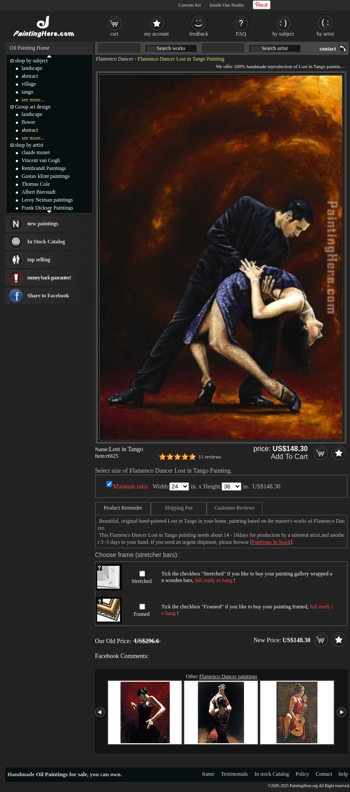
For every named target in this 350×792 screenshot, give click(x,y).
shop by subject (31, 61)
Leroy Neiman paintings (47, 200)
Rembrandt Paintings (44, 168)
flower (28, 122)
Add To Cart (289, 456)
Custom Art (190, 4)
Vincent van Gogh (41, 160)
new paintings (42, 224)
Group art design (33, 107)
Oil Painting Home (30, 48)
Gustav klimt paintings (45, 176)
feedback (198, 34)
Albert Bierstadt (38, 192)
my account (156, 34)
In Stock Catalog (46, 242)
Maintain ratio (130, 486)
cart (114, 34)
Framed (142, 614)
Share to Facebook (48, 296)
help (343, 774)
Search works (171, 48)
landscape (32, 68)
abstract (30, 76)
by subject (283, 34)
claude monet (36, 152)
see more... (33, 100)
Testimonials (234, 774)
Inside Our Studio (227, 4)
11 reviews (209, 457)
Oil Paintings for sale (61, 774)
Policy (302, 774)
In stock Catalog (272, 774)
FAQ (241, 34)
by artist (325, 34)
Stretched (141, 581)
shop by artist (29, 145)
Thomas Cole (36, 184)
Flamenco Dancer (114, 59)
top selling (38, 260)
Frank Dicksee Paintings (47, 208)
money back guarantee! (49, 278)
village (29, 84)
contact (328, 49)
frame (208, 774)
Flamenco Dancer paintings (228, 676)
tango (27, 92)
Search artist (275, 48)
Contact (324, 774)
